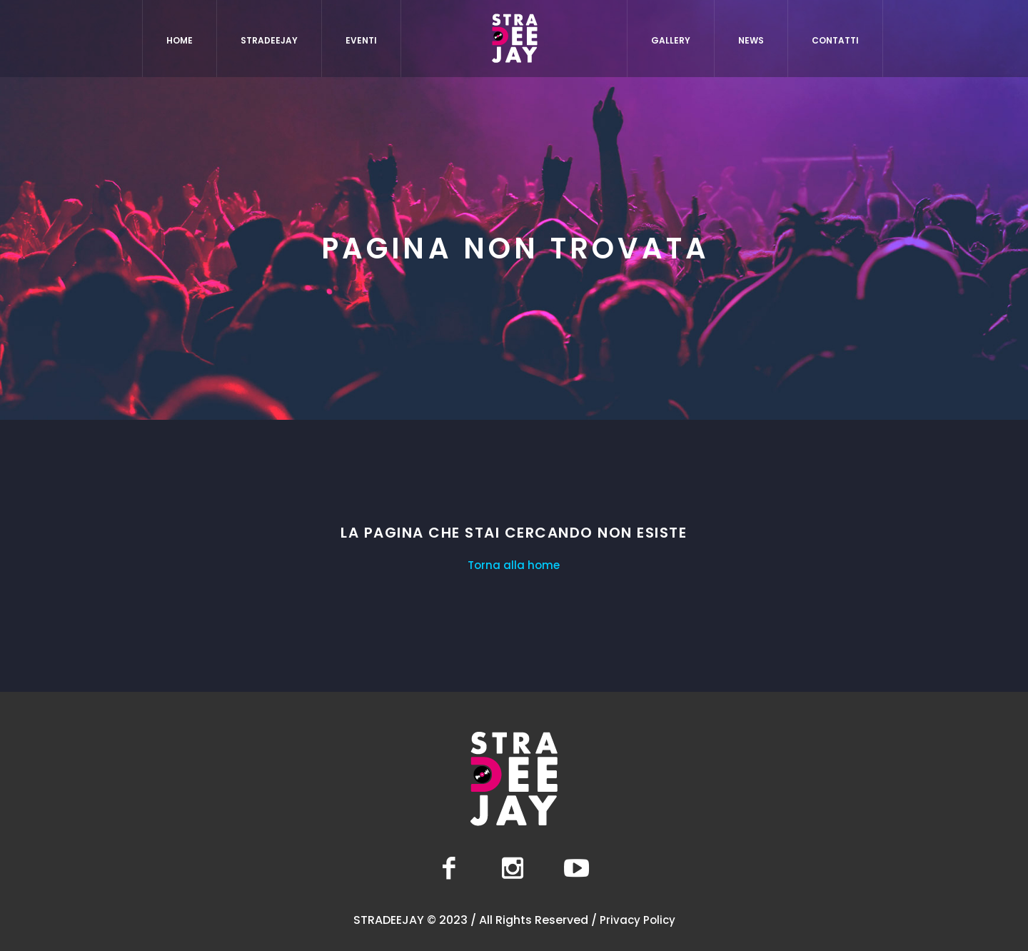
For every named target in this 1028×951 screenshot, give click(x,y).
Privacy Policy (637, 919)
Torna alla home (514, 565)
